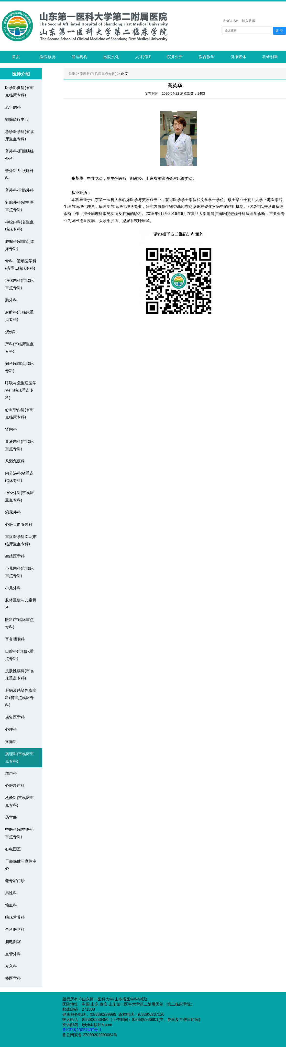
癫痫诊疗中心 (17, 119)
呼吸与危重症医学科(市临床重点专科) (20, 390)
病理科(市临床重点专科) (98, 74)
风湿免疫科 (15, 461)
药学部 (11, 817)
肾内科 (11, 429)
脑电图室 (13, 942)
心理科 (11, 729)
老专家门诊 (15, 881)
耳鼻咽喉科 (15, 639)
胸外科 (11, 300)
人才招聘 (143, 57)
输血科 (11, 905)
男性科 (11, 893)
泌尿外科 (13, 512)
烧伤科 (11, 332)
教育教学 (206, 57)
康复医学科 (15, 717)
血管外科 (13, 954)
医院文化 (111, 57)
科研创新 (270, 57)
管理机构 (79, 57)
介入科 (11, 966)
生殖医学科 (15, 556)
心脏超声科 (15, 785)
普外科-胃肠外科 (19, 190)
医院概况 (47, 57)
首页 (16, 57)
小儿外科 (13, 588)
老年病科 (13, 107)
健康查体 (238, 57)
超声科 (11, 773)
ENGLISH (230, 21)
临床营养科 (15, 917)
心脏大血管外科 (19, 524)
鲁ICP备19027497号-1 (82, 1030)
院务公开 (175, 57)
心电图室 (13, 849)
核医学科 (13, 978)
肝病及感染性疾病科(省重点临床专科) (20, 697)
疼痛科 (11, 742)
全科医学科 (15, 929)
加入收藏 (248, 21)
